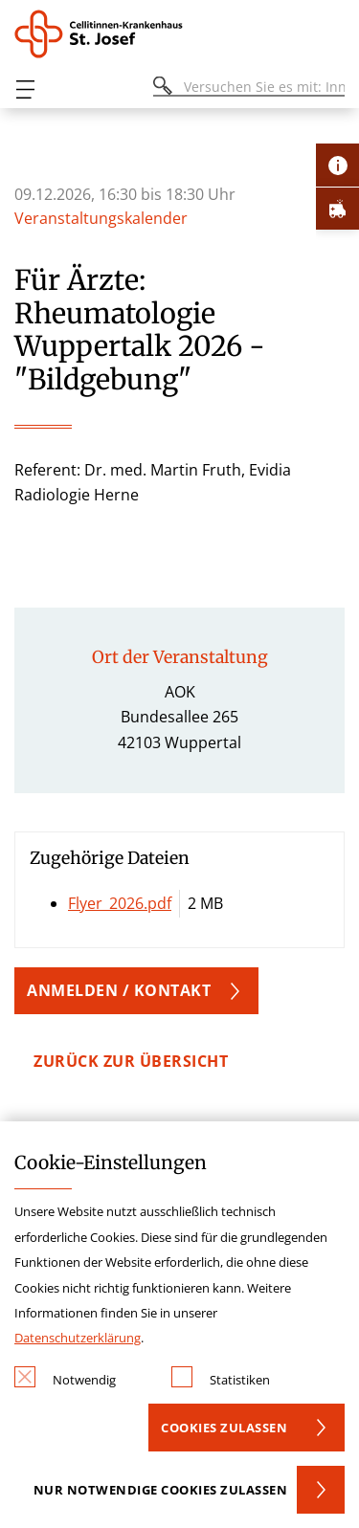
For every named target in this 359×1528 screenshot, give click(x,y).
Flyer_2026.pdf (119, 903)
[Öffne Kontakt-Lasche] (337, 165)
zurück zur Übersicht (131, 1061)
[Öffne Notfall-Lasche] (337, 208)
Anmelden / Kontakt (119, 990)
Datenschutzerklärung (77, 1337)
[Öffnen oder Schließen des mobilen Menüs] (24, 89)
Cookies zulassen (224, 1427)
